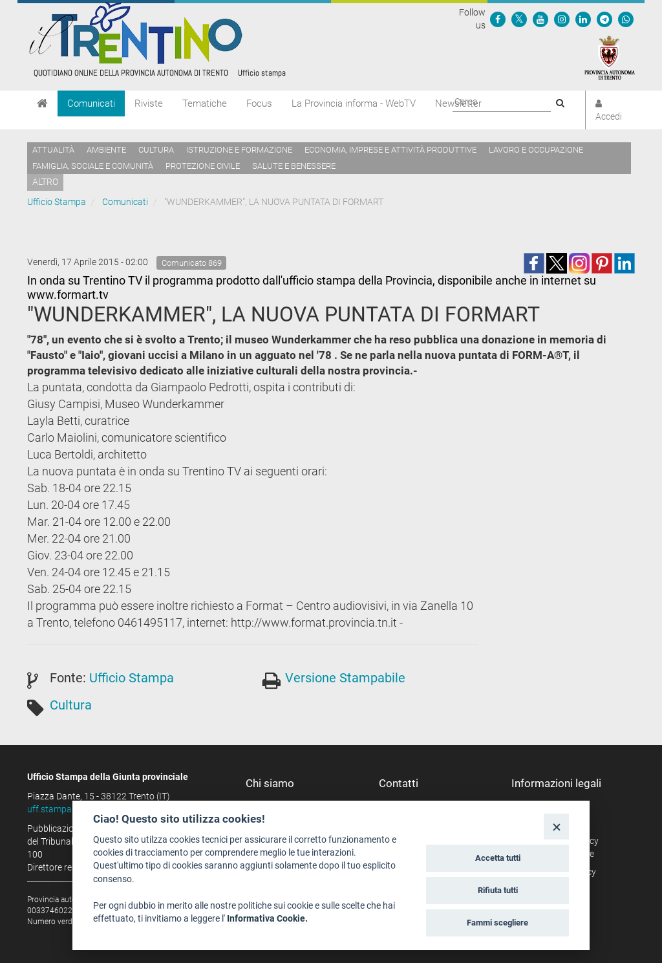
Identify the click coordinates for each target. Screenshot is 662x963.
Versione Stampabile (345, 678)
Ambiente (106, 150)
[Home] (42, 103)
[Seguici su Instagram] (562, 19)
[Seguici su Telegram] (604, 19)
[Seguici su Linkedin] (583, 19)
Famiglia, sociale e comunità (92, 166)
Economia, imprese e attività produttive (390, 150)
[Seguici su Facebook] (498, 19)
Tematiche (204, 103)
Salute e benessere (294, 166)
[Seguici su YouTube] (540, 19)
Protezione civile (203, 166)
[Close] (556, 826)
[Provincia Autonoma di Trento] (609, 57)
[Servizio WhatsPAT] (626, 19)
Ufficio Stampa (56, 202)
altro (45, 182)
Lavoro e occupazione (536, 150)
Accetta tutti (497, 858)
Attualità (53, 150)
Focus (259, 103)
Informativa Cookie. (267, 918)
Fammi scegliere (497, 922)
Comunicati (91, 103)
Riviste (148, 103)
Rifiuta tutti (498, 890)
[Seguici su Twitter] (519, 19)
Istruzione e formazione (239, 150)
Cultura (156, 150)
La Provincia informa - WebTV (354, 103)
